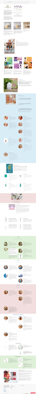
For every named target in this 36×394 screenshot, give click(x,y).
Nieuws (11, 385)
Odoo (26, 393)
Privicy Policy (5, 391)
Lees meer (6, 387)
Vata (18, 236)
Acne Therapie (5, 390)
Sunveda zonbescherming (18, 314)
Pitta (18, 260)
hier (13, 202)
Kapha (18, 285)
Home (6, 389)
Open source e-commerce (30, 393)
